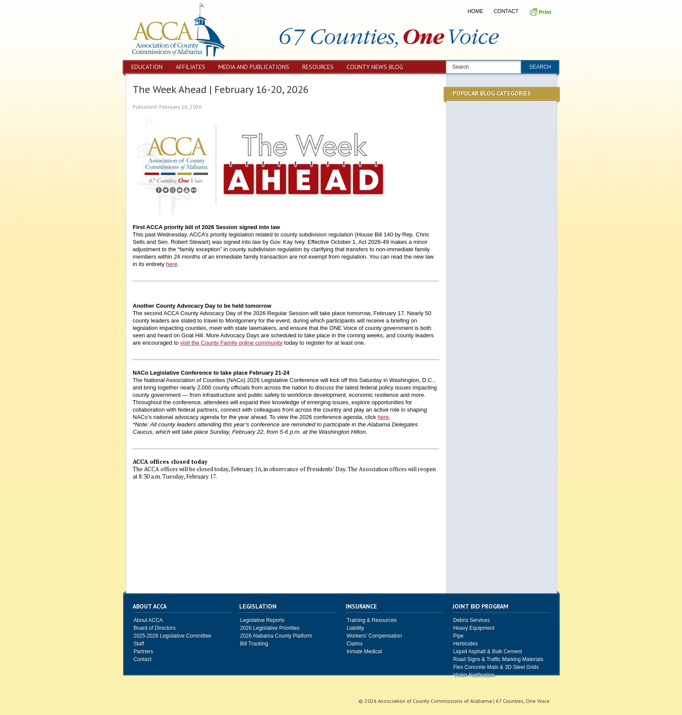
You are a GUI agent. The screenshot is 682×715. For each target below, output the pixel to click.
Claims (355, 644)
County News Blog (375, 67)
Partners (143, 651)
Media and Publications (253, 67)
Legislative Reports (262, 620)
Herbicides (465, 644)
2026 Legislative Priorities (270, 628)
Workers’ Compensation (374, 636)
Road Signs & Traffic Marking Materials (498, 659)
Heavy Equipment (474, 628)
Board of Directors (155, 628)
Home (475, 11)
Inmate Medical (364, 651)
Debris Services (471, 620)
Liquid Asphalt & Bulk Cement (487, 651)
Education (147, 67)
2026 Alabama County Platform (276, 636)
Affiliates (190, 67)
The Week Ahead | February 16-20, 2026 (221, 89)
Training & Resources (372, 620)
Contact (506, 11)
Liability (355, 628)
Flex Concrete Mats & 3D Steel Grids (496, 667)
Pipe (458, 636)
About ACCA (148, 620)
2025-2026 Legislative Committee (172, 636)
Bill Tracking (254, 644)
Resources (318, 67)
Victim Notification (474, 675)
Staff (139, 644)
